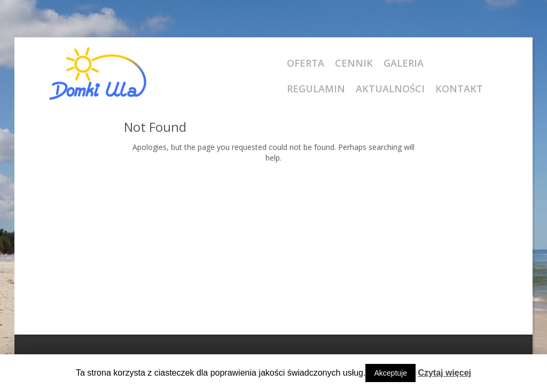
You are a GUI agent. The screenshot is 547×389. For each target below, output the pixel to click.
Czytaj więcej (444, 372)
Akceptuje (390, 373)
